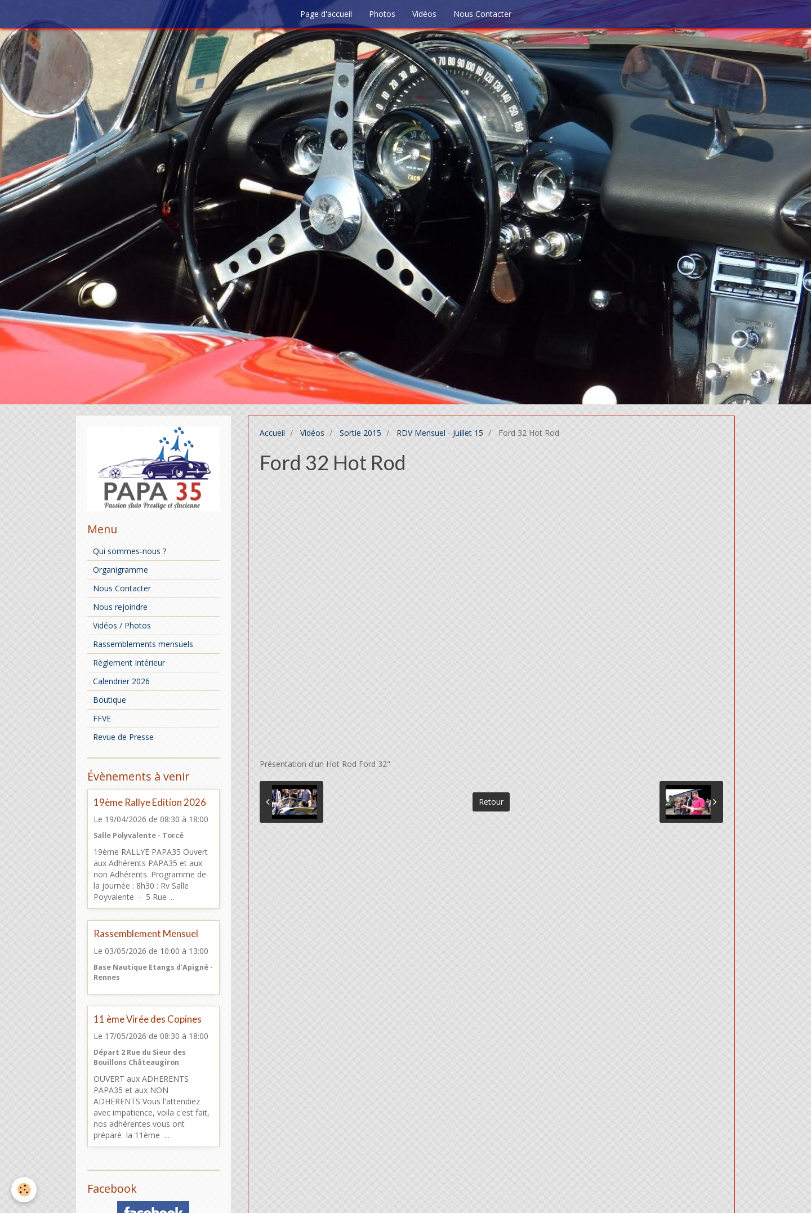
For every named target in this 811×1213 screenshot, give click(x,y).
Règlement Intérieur (129, 662)
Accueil (272, 432)
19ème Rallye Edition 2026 (149, 802)
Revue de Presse (123, 737)
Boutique (109, 699)
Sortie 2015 (360, 432)
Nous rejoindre (120, 606)
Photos (382, 13)
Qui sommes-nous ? (129, 551)
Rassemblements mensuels (143, 644)
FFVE (102, 718)
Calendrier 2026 (121, 681)
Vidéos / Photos (122, 625)
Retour (491, 801)
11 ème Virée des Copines (147, 1019)
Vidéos (424, 13)
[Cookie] (24, 1189)
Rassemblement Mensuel (145, 934)
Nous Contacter (482, 13)
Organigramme (120, 569)
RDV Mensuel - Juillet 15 (439, 432)
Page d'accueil (326, 13)
